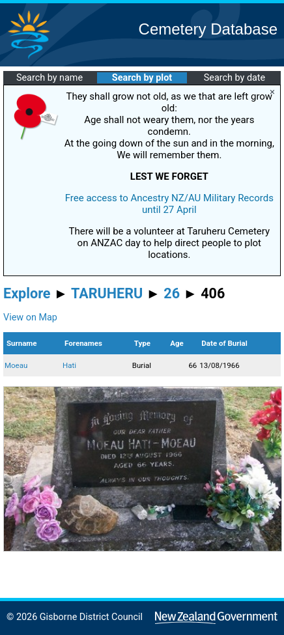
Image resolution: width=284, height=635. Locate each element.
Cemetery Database (208, 29)
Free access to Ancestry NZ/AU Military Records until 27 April (169, 204)
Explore (27, 293)
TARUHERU (107, 293)
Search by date (234, 77)
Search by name (49, 77)
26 (171, 293)
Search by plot (142, 77)
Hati (69, 365)
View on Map (30, 317)
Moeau (16, 365)
